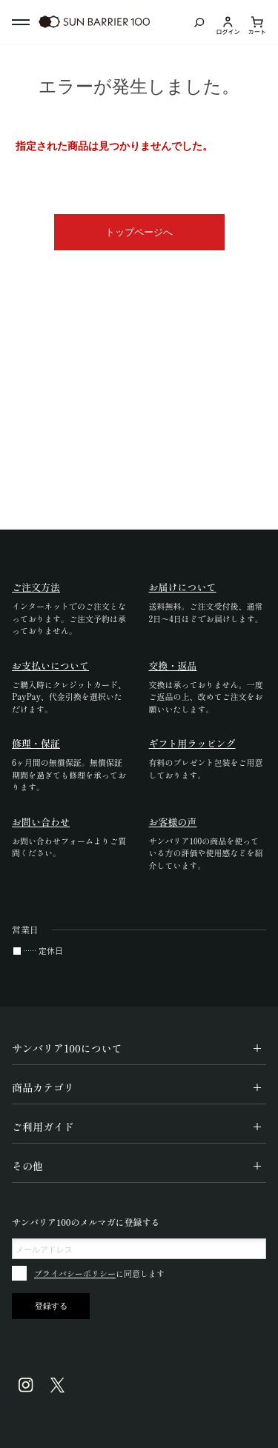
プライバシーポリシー (75, 1273)
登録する (51, 1305)
